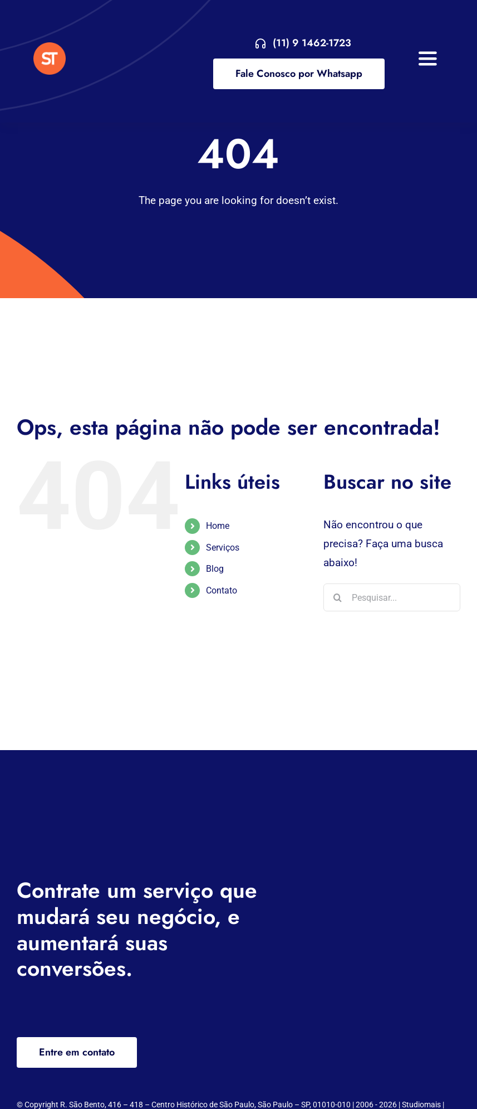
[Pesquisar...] (391, 597)
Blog (215, 568)
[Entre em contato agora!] (303, 43)
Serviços (222, 547)
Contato (221, 590)
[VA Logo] (49, 47)
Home (217, 526)
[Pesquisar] (337, 597)
